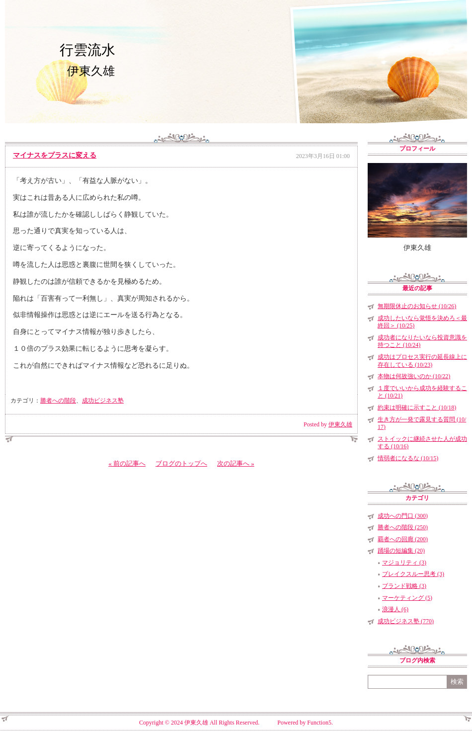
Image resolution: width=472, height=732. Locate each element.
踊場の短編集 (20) (401, 550)
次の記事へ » (235, 463)
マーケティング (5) (407, 597)
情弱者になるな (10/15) (408, 458)
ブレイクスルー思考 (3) (413, 573)
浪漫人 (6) (395, 609)
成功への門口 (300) (403, 515)
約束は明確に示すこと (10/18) (417, 407)
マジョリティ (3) (404, 562)
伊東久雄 (340, 424)
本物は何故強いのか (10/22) (414, 376)
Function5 (319, 722)
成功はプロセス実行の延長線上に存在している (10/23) (422, 360)
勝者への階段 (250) (403, 527)
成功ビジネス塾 (103, 400)
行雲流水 (87, 50)
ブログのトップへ (181, 463)
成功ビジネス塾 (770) (406, 621)
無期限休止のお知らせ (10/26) (417, 306)
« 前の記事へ (127, 463)
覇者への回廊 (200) (403, 539)
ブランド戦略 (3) (404, 585)
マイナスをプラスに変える (54, 155)
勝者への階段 (58, 400)
